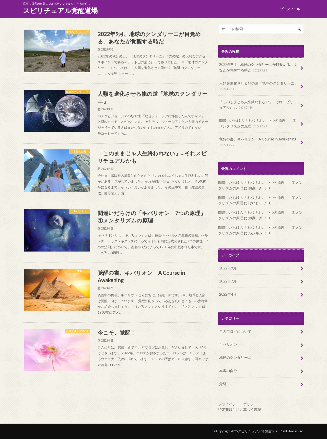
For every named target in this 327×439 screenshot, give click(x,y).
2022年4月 (228, 294)
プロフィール (290, 9)
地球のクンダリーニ (235, 357)
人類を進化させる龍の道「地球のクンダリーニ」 (258, 86)
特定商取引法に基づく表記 (239, 409)
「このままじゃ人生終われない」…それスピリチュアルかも (258, 105)
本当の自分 (228, 371)
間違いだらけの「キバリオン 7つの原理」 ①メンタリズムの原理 (257, 123)
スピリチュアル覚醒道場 (60, 10)
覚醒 (222, 384)
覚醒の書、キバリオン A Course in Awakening (257, 142)
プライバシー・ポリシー (238, 404)
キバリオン (228, 344)
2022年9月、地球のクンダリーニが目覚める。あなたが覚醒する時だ (258, 67)
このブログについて (235, 331)
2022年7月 (228, 281)
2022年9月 (228, 268)
